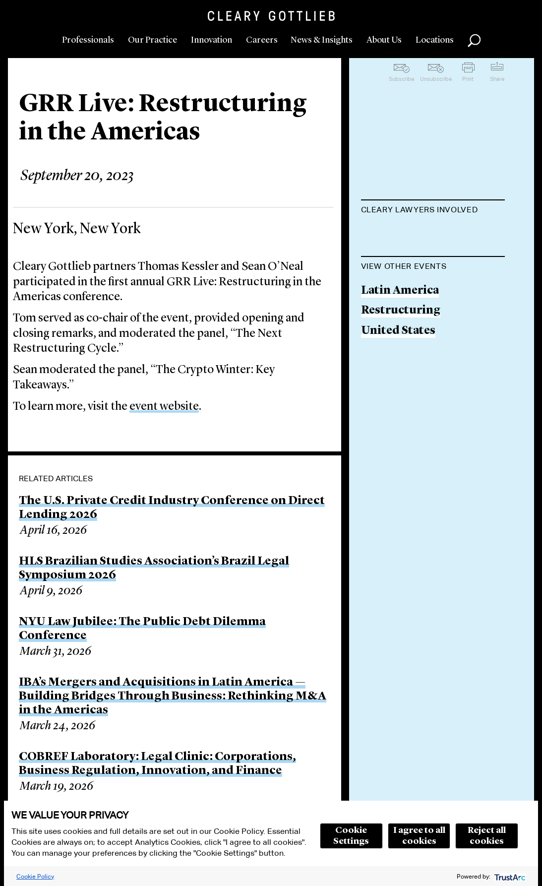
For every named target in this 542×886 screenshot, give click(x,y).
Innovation (211, 40)
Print (468, 78)
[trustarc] (509, 876)
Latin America (400, 379)
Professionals (88, 40)
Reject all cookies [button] (487, 836)
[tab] (433, 210)
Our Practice (152, 40)
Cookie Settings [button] (351, 836)
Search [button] (474, 40)
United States (398, 419)
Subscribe (401, 78)
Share (497, 78)
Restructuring (400, 399)
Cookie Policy (35, 876)
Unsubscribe (436, 78)
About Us (384, 40)
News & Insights (322, 40)
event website (164, 407)
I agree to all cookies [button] (419, 836)
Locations (435, 40)
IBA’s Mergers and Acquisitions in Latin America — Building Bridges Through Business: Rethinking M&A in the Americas (172, 696)
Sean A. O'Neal (399, 272)
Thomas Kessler (405, 234)
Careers (262, 40)
